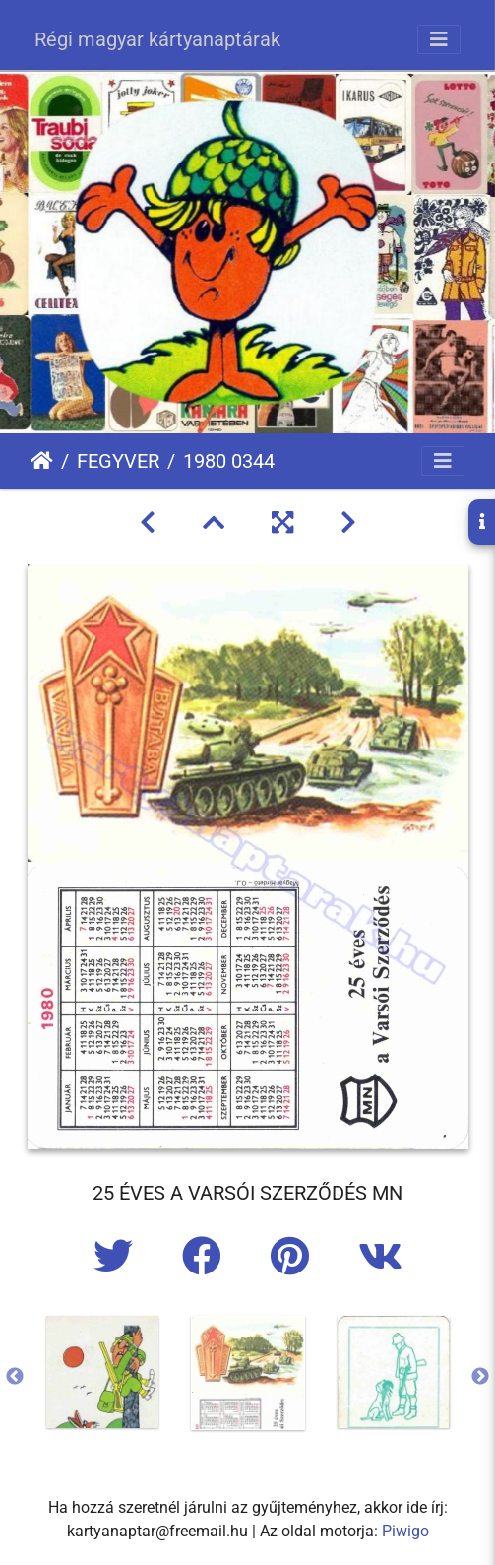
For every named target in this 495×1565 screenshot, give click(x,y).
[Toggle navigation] (439, 39)
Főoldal (42, 461)
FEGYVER (118, 461)
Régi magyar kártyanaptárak (157, 39)
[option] (102, 1372)
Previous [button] (15, 1377)
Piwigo (405, 1531)
